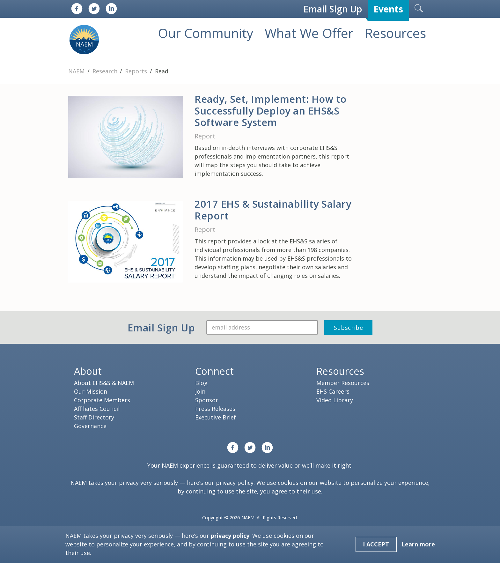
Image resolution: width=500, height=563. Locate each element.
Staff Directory (94, 417)
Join (200, 391)
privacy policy (235, 482)
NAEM (77, 71)
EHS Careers (332, 391)
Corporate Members (102, 400)
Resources (395, 33)
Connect (214, 371)
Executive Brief (215, 417)
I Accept (376, 544)
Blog (201, 383)
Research (105, 71)
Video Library (334, 400)
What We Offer (309, 33)
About (88, 371)
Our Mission (90, 391)
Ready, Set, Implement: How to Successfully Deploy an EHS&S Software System (271, 110)
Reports (137, 71)
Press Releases (215, 408)
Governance (90, 426)
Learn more (418, 544)
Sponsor (206, 400)
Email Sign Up (332, 9)
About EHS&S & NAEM (104, 383)
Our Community (205, 33)
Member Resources (342, 383)
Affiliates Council (97, 408)
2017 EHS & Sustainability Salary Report (273, 209)
